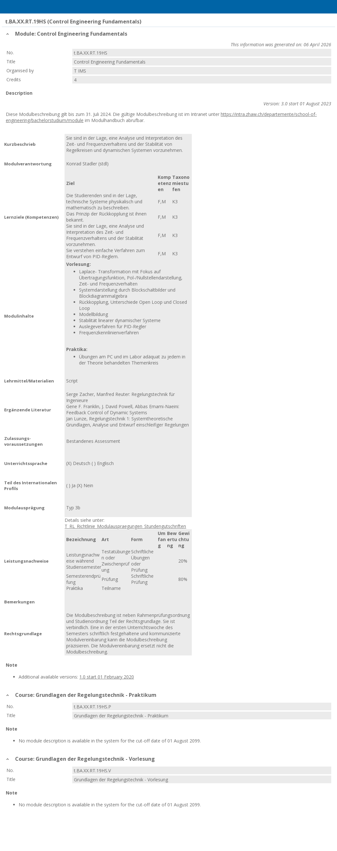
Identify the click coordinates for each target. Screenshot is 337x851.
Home (38, 7)
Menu (13, 7)
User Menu (323, 7)
